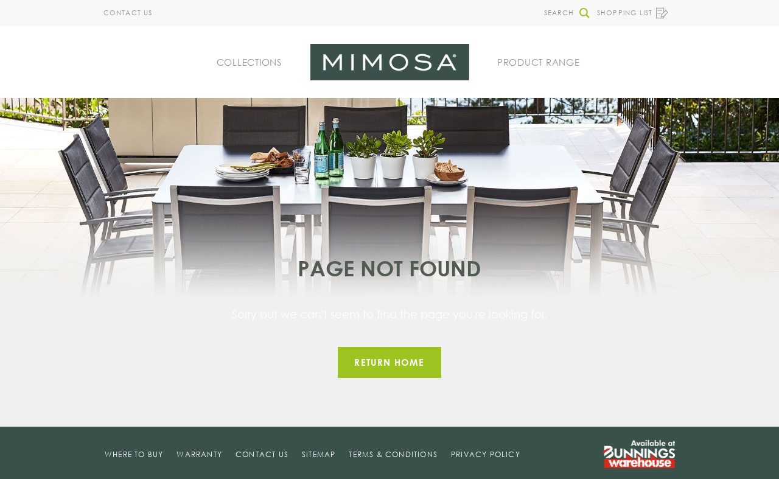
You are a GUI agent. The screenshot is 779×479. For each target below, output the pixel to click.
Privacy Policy (485, 454)
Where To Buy (134, 454)
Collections (249, 62)
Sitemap (318, 454)
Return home (389, 362)
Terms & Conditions (393, 454)
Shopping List (632, 13)
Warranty (199, 454)
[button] (563, 13)
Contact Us (127, 13)
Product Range (538, 62)
